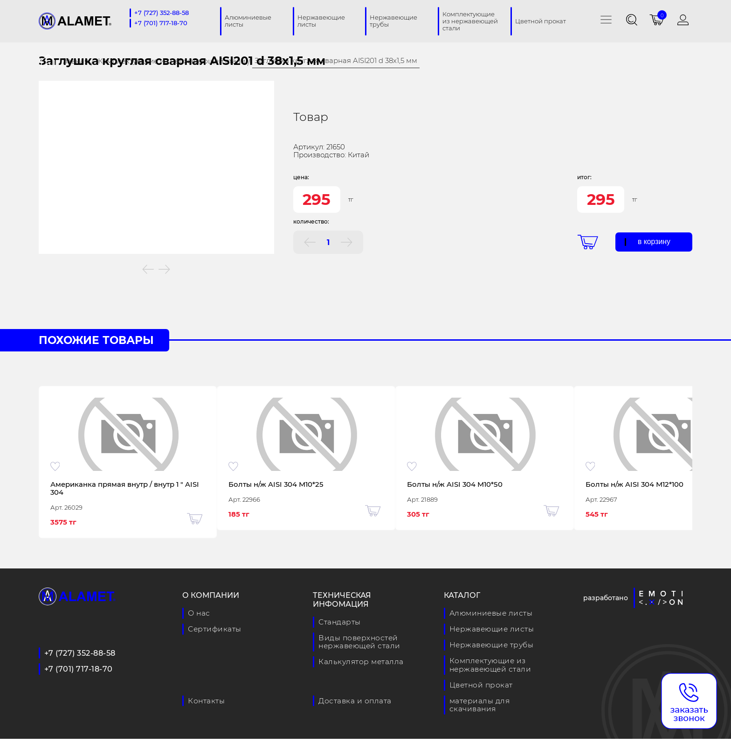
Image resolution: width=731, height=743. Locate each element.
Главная (74, 61)
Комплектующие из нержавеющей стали (171, 61)
